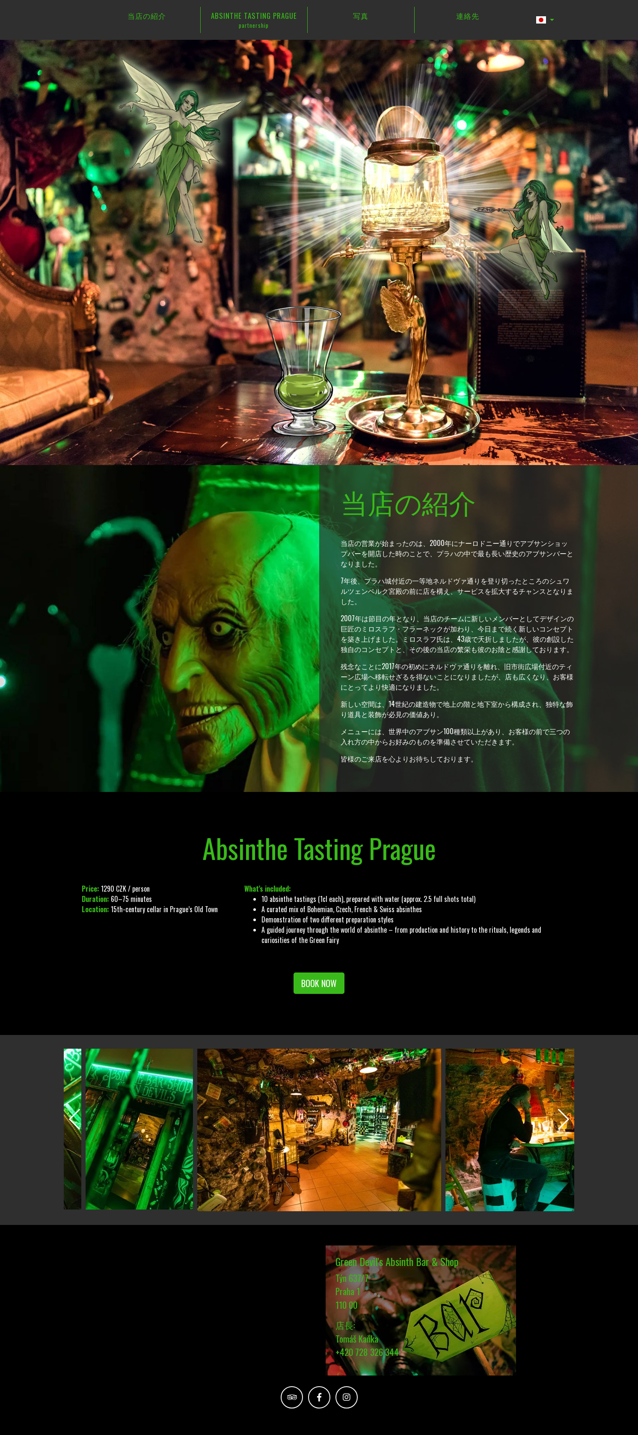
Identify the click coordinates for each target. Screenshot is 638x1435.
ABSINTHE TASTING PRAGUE (254, 19)
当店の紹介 (147, 15)
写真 (360, 15)
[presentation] (74, 1118)
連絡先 (467, 15)
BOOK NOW (319, 982)
